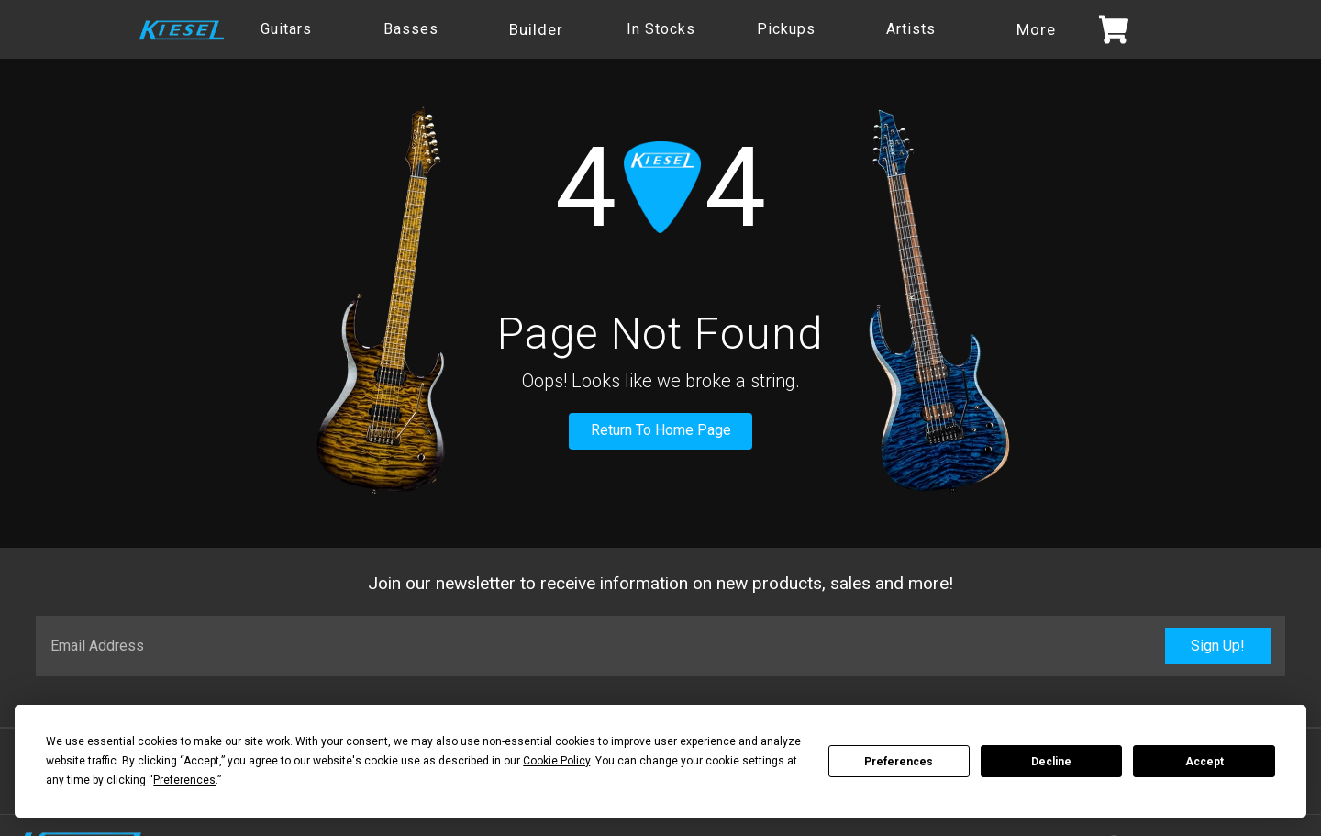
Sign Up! (1218, 645)
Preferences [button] (184, 780)
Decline (1051, 761)
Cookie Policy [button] (556, 760)
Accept (1204, 761)
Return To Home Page (661, 430)
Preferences (898, 761)
